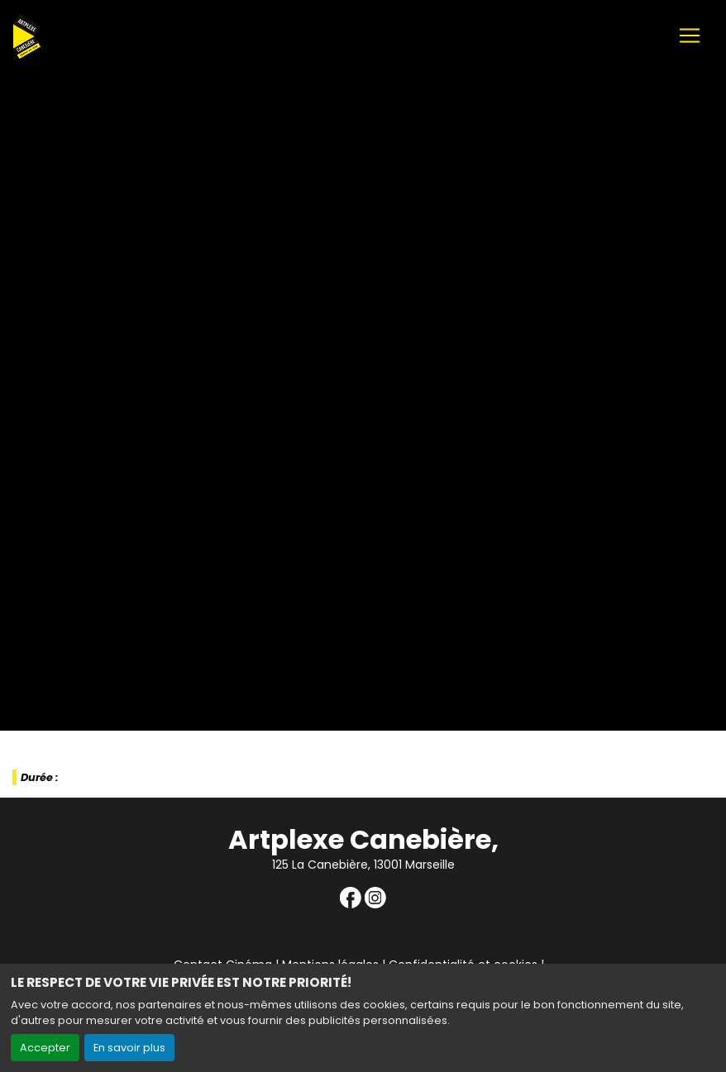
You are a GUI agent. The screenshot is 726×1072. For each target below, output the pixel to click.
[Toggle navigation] (689, 35)
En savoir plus (129, 1048)
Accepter (45, 1048)
